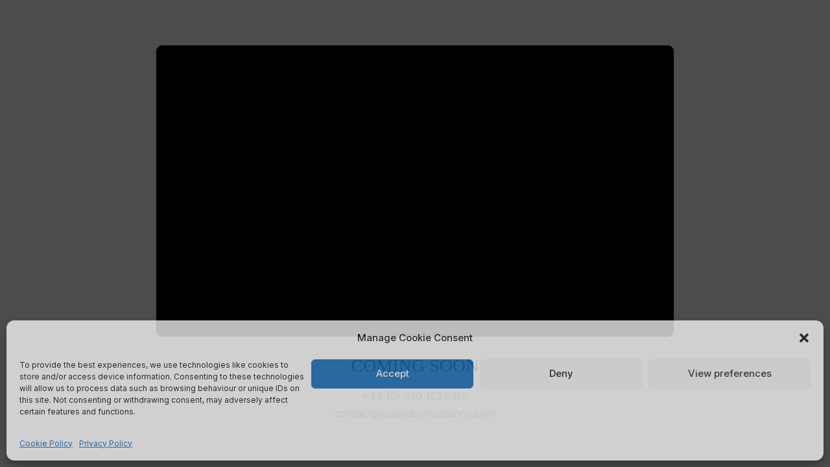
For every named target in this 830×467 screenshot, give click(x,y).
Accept (392, 373)
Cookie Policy (46, 443)
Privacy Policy (105, 443)
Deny (561, 373)
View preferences (730, 373)
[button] (804, 337)
